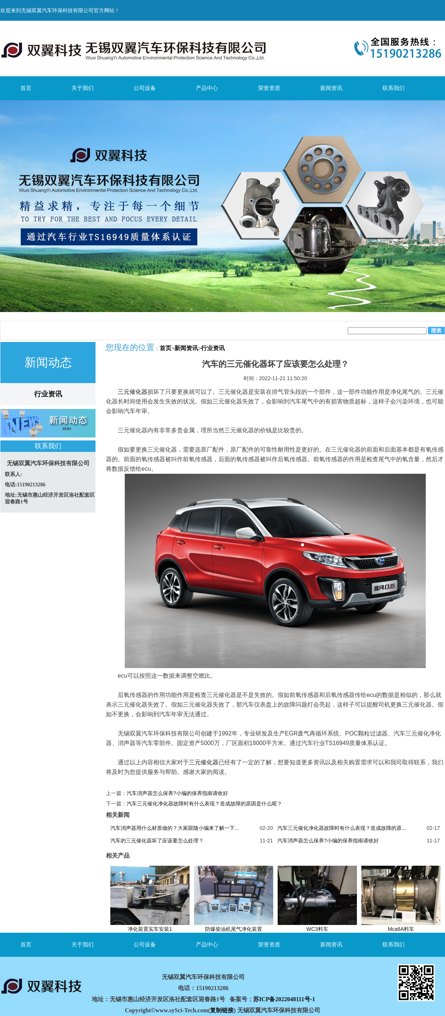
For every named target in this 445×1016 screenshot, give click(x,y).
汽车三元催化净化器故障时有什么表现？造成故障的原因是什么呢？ (204, 804)
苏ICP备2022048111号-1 (284, 999)
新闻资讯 (331, 88)
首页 (25, 88)
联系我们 (393, 88)
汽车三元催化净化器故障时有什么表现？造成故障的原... (341, 828)
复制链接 (222, 1010)
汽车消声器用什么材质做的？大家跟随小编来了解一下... (174, 828)
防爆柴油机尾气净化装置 (233, 929)
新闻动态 (48, 362)
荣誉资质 (269, 88)
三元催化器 (132, 392)
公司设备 (145, 88)
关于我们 (82, 88)
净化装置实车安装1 (150, 929)
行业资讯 (48, 394)
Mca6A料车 (401, 929)
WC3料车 (317, 929)
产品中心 (207, 88)
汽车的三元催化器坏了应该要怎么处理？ (157, 841)
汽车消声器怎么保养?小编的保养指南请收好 (177, 793)
